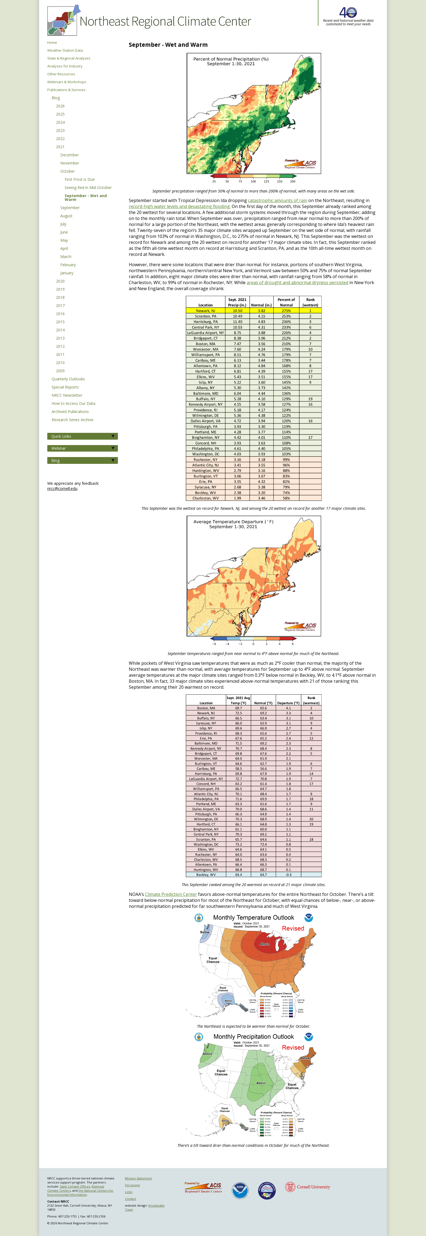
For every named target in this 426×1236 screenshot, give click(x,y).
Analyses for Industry (65, 66)
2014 (60, 330)
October (67, 171)
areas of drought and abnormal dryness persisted (297, 282)
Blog (56, 98)
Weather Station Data (65, 50)
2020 (60, 281)
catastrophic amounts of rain (277, 200)
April (64, 249)
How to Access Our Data (73, 404)
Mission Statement (138, 1178)
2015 (60, 322)
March (65, 257)
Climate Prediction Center (171, 894)
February (68, 265)
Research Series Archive (72, 420)
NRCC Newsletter (67, 395)
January (66, 273)
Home (52, 42)
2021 (60, 147)
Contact (130, 1199)
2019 (60, 289)
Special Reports (65, 387)
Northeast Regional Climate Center (148, 20)
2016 (60, 314)
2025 (60, 114)
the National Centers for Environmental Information (80, 1192)
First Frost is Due (80, 180)
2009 (60, 371)
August (66, 216)
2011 (60, 355)
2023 (60, 131)
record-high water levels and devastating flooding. (180, 206)
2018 (60, 298)
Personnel (132, 1185)
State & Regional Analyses (68, 58)
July (63, 224)
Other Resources (61, 74)
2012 (60, 346)
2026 (60, 106)
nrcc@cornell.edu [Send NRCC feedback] (62, 488)
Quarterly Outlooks (68, 379)
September (70, 208)
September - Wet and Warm (86, 198)
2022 (60, 139)
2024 (60, 122)
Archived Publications (70, 412)
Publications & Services (66, 90)
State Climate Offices (75, 1186)
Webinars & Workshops (66, 82)
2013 (60, 338)
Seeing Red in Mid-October (88, 188)
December (69, 155)
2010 (60, 363)
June (64, 232)
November (69, 163)
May (64, 240)
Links (128, 1192)
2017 (60, 306)
